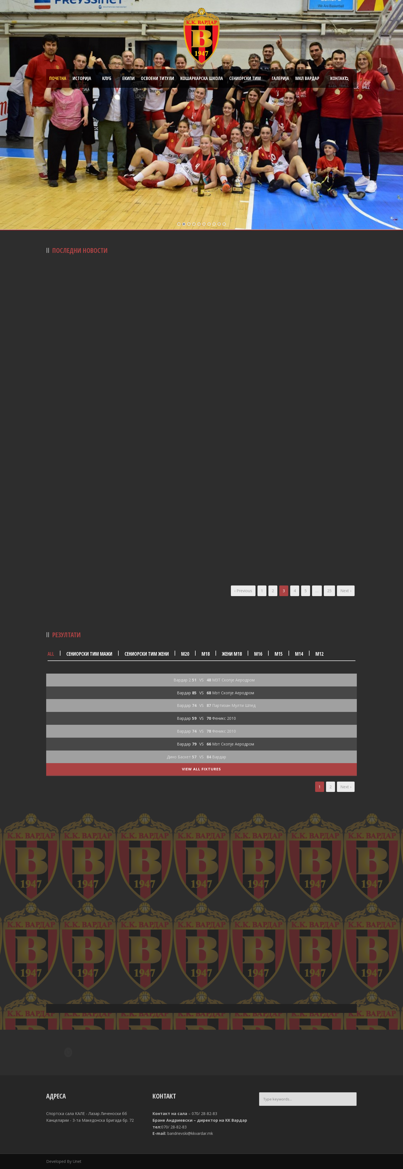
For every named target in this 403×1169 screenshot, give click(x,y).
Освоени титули (157, 78)
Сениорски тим (245, 78)
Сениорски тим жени (147, 654)
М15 (279, 654)
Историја (81, 78)
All (51, 654)
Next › (345, 590)
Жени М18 (232, 654)
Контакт (338, 78)
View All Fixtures (201, 769)
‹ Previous (243, 590)
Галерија (280, 78)
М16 (258, 654)
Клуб (106, 78)
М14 (299, 654)
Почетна (57, 78)
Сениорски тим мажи (89, 654)
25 (329, 590)
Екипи (128, 78)
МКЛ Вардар (307, 78)
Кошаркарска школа (201, 78)
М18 (206, 654)
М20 (185, 654)
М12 (319, 654)
